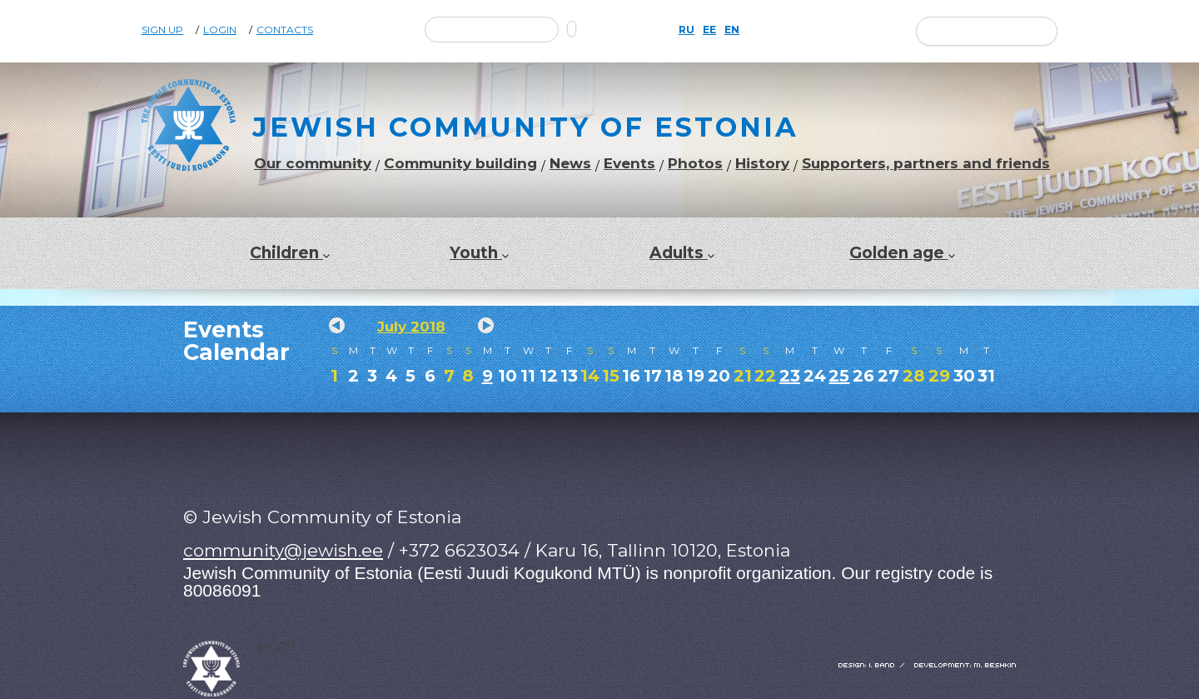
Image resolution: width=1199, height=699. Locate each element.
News (570, 164)
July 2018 (411, 326)
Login (219, 30)
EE (709, 30)
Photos (695, 164)
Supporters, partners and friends (926, 164)
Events (629, 164)
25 (838, 376)
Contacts (284, 30)
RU (686, 30)
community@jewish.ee (283, 550)
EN (731, 30)
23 (789, 376)
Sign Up (162, 30)
